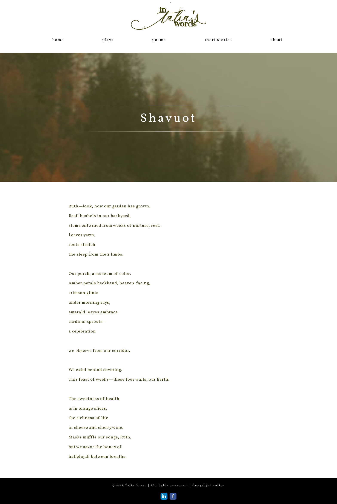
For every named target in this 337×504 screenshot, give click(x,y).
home (58, 40)
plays (107, 40)
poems (159, 40)
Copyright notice (208, 485)
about (277, 40)
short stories (218, 40)
